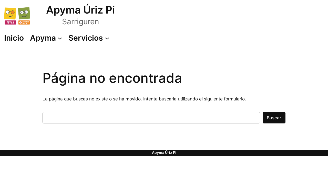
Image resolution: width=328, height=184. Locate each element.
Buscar (274, 117)
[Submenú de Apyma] (46, 38)
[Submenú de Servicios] (88, 38)
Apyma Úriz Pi (80, 10)
